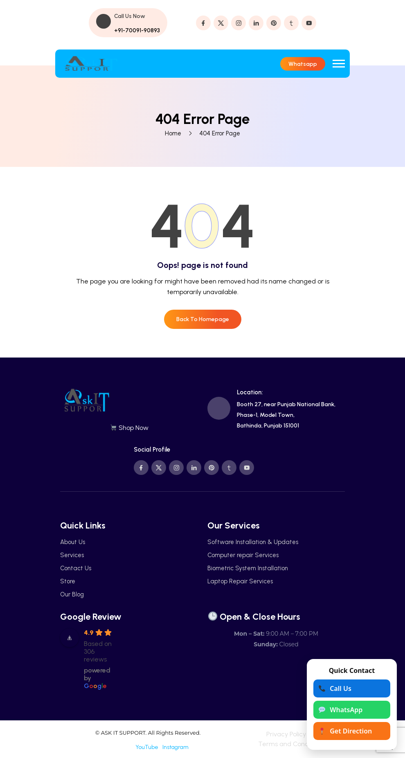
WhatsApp (340, 709)
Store (67, 581)
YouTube (146, 747)
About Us (72, 542)
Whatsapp (302, 63)
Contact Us (75, 568)
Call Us (335, 688)
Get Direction (345, 731)
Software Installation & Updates (252, 542)
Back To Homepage (202, 319)
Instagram (175, 747)
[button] (339, 64)
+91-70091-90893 (137, 30)
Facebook (119, 747)
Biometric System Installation (247, 568)
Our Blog (72, 594)
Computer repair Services (243, 555)
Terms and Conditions (291, 744)
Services (72, 555)
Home (173, 133)
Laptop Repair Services (240, 581)
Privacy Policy (286, 734)
